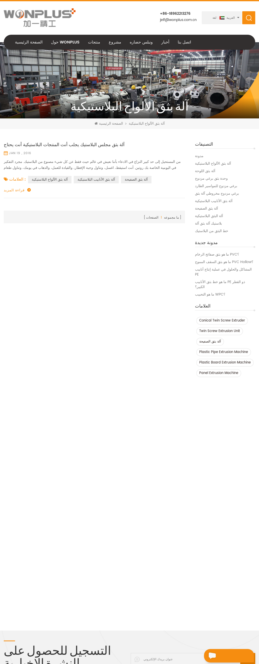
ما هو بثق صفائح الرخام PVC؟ (217, 254)
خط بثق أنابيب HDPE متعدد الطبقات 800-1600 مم (138, 558)
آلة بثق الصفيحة (206, 208)
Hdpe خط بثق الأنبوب (65, 543)
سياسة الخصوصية (17, 577)
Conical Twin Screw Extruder (222, 320)
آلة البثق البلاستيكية (209, 216)
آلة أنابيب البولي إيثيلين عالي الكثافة (75, 551)
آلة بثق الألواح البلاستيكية (213, 163)
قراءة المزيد (14, 190)
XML (7, 619)
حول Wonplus (65, 42)
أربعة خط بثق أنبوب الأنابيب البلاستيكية (132, 597)
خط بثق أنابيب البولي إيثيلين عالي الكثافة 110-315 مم (136, 571)
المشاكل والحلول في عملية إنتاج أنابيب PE (223, 272)
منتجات (94, 42)
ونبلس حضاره (141, 42)
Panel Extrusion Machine (218, 373)
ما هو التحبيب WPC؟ (210, 294)
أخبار (165, 42)
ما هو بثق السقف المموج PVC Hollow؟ (224, 262)
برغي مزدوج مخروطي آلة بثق (217, 193)
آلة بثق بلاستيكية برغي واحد (69, 568)
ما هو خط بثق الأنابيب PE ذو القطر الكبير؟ (220, 285)
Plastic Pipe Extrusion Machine (223, 352)
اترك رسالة (219, 655)
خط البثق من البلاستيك (211, 231)
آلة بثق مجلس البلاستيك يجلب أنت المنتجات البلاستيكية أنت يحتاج (64, 144)
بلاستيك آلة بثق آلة (208, 223)
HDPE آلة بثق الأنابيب (64, 534)
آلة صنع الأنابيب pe (62, 594)
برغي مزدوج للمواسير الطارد (216, 186)
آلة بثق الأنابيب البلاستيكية (213, 201)
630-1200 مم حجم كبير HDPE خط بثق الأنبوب (138, 584)
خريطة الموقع (14, 611)
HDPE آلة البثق (60, 611)
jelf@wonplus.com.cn (178, 20)
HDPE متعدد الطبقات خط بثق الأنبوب (139, 547)
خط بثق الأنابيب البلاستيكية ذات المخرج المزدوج (135, 610)
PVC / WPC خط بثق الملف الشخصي (133, 537)
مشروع (115, 42)
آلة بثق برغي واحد (125, 621)
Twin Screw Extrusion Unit (219, 331)
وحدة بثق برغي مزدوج (211, 178)
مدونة (199, 156)
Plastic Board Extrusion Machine (225, 362)
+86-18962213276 (175, 13)
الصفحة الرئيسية (28, 42)
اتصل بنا (184, 42)
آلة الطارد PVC (60, 560)
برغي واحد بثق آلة (62, 585)
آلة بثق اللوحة (205, 171)
